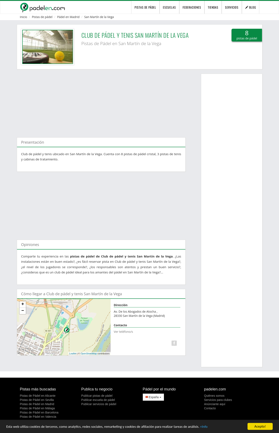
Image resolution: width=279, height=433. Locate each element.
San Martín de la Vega (99, 17)
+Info (203, 426)
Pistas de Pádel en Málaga (37, 408)
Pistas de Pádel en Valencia (38, 416)
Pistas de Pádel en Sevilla (37, 400)
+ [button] (22, 304)
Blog (250, 7)
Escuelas (169, 7)
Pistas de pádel (42, 17)
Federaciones (192, 7)
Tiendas (213, 7)
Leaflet (72, 353)
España (153, 397)
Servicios (231, 7)
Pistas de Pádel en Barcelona (39, 412)
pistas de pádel (145, 7)
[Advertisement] (101, 101)
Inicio (23, 17)
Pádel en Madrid (68, 17)
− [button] (22, 311)
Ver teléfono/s (123, 332)
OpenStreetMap (89, 353)
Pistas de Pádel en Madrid (37, 404)
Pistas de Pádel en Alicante (38, 395)
